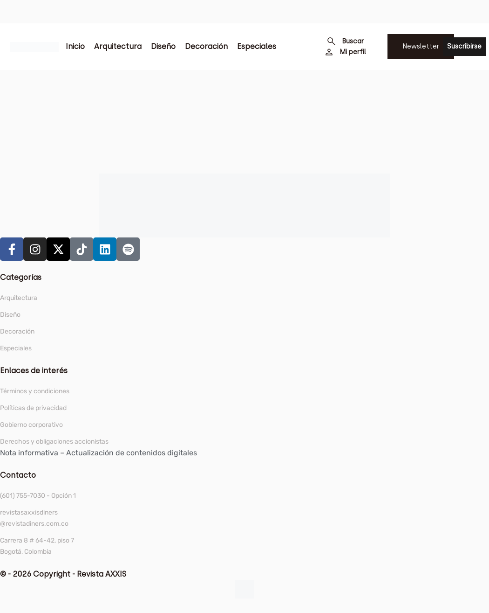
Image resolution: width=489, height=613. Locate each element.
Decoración (206, 46)
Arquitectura (118, 46)
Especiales (256, 46)
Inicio (75, 46)
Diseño (163, 46)
